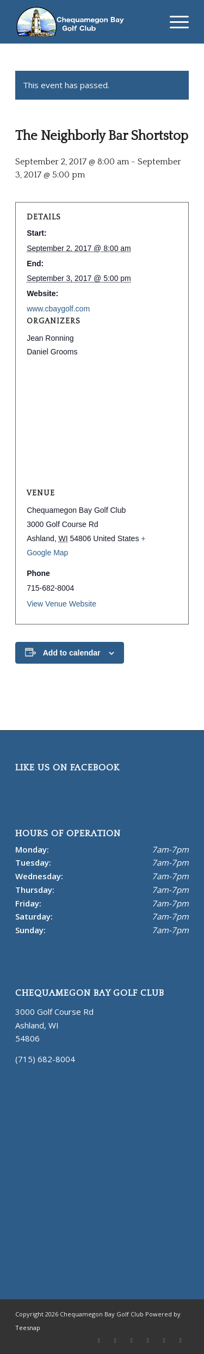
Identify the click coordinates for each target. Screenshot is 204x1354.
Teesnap (27, 1328)
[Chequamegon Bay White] (84, 22)
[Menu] (174, 22)
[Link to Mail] (164, 1340)
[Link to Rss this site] (180, 1340)
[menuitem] (174, 22)
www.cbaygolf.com (58, 308)
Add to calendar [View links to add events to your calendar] (72, 652)
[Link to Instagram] (148, 1340)
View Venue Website (61, 603)
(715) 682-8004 (45, 1058)
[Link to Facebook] (115, 1340)
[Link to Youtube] (131, 1340)
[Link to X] (99, 1340)
